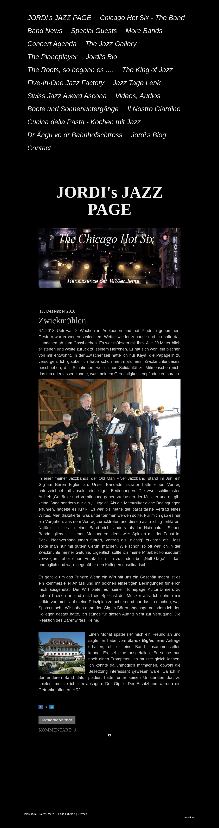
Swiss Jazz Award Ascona (67, 96)
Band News (44, 30)
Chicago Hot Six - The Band (142, 17)
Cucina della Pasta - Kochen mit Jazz (84, 122)
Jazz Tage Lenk (136, 83)
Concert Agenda (52, 43)
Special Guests (94, 30)
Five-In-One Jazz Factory (65, 83)
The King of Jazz (147, 70)
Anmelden (189, 817)
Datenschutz (46, 813)
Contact (39, 148)
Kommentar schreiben (57, 720)
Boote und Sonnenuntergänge (73, 109)
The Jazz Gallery (111, 43)
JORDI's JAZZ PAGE (59, 17)
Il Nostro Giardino (154, 109)
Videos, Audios (137, 96)
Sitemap (82, 813)
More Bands (144, 30)
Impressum (30, 813)
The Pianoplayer (52, 57)
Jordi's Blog (148, 135)
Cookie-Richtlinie (65, 813)
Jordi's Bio (101, 57)
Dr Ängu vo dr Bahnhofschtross (75, 135)
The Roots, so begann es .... (70, 70)
